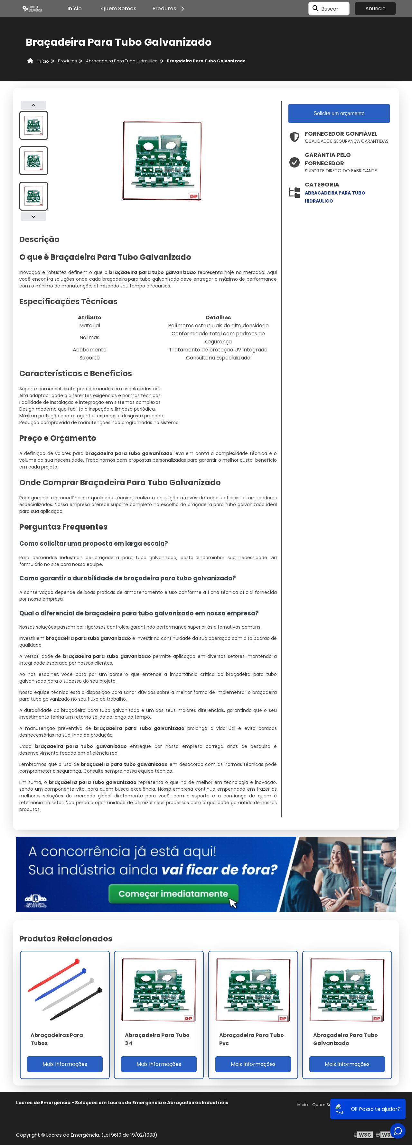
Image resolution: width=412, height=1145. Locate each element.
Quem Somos (118, 8)
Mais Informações (64, 1064)
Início (75, 8)
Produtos (169, 8)
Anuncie (375, 8)
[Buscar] (315, 9)
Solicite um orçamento (339, 113)
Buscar (330, 8)
